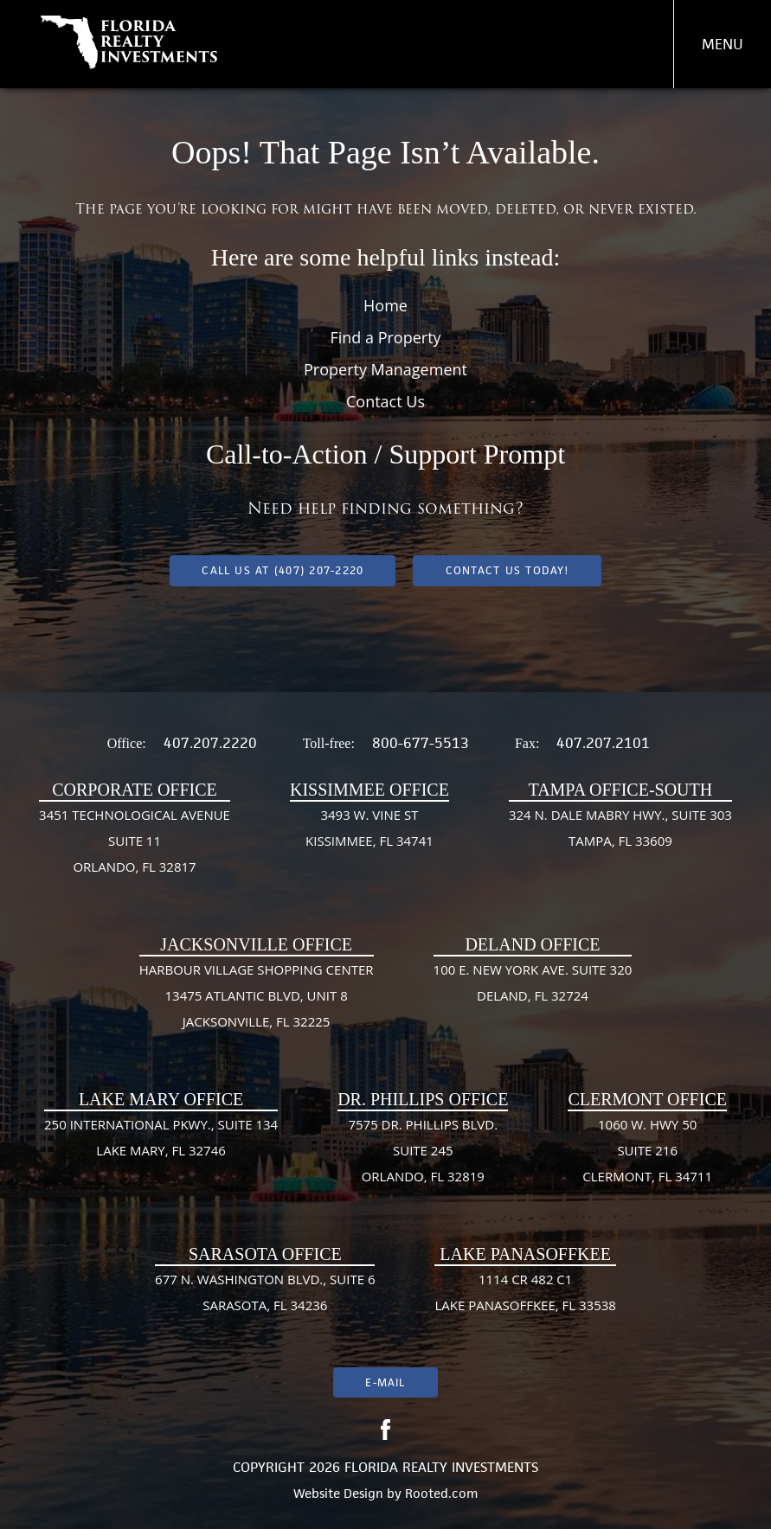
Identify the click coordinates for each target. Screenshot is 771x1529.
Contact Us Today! (507, 570)
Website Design (338, 1493)
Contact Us (385, 401)
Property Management (385, 369)
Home (385, 305)
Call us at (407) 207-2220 (282, 570)
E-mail (385, 1382)
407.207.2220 (210, 742)
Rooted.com (441, 1493)
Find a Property (385, 337)
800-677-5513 (420, 742)
